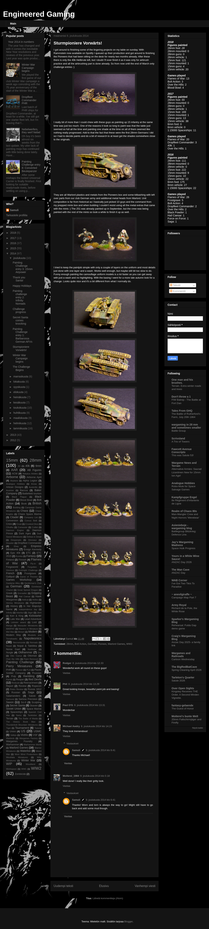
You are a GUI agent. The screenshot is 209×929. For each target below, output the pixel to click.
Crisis (9, 524)
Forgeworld (12, 567)
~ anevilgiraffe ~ (182, 594)
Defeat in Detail (34, 537)
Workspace (11, 769)
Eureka (19, 556)
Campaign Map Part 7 (184, 597)
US (23, 731)
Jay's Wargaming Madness (182, 544)
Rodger (67, 663)
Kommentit (178, 291)
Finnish (22, 559)
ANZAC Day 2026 (182, 562)
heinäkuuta (20, 397)
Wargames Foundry (19, 741)
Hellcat (25, 600)
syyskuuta (19, 386)
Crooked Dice (31, 524)
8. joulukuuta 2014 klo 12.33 (88, 663)
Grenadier (22, 593)
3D (19, 466)
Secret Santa (17, 705)
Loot (34, 622)
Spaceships (16, 712)
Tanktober (32, 715)
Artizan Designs (14, 487)
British (36, 503)
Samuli (76, 750)
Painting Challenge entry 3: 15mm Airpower (22, 267)
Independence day (28, 609)
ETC (28, 553)
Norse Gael (13, 649)
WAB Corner (179, 580)
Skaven (34, 705)
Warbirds (10, 738)
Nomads (34, 642)
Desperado (16, 540)
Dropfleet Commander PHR (29, 100)
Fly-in (33, 563)
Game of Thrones (29, 577)
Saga (31, 692)
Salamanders (13, 696)
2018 (13, 232)
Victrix (24, 734)
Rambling (28, 676)
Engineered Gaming (39, 14)
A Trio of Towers (180, 441)
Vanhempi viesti (145, 886)
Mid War (10, 632)
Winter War (28, 760)
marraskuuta (21, 376)
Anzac (34, 484)
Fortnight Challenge (28, 570)
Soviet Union (13, 708)
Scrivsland (178, 438)
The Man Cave (180, 569)
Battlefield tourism (31, 493)
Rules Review (16, 689)
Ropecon (36, 686)
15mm (12, 460)
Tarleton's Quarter (183, 677)
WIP (9, 764)
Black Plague (19, 497)
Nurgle (9, 652)
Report (9, 686)
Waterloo (25, 750)
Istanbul (20, 612)
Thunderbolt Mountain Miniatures (22, 725)
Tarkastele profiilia (16, 215)
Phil (65, 684)
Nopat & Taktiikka (27, 646)
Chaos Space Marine (29, 514)
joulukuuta (19, 258)
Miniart (21, 632)
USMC (37, 731)
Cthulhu (9, 527)
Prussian (36, 673)
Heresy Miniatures (15, 603)
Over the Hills (12, 659)
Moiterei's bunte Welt (185, 716)
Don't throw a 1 (181, 396)
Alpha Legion (30, 480)
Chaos (24, 510)
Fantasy (31, 555)
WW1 (23, 769)
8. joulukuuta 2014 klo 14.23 (96, 726)
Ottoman (32, 655)
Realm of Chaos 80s (184, 511)
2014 (13, 253)
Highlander (35, 603)
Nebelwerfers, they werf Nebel (31, 131)
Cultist (35, 527)
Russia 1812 (34, 689)
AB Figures (34, 470)
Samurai (10, 699)
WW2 (129, 643)
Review (22, 686)
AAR (14, 470)
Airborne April (34, 477)
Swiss (18, 715)
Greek (9, 593)
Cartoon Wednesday (183, 659)
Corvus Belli (31, 520)
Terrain (9, 718)
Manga (9, 625)
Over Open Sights (183, 688)
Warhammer (12, 744)
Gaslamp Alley (13, 583)
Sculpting (36, 702)
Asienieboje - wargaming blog (182, 527)
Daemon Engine (15, 530)
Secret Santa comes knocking (20, 320)
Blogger (128, 921)
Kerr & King (16, 616)
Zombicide (20, 774)
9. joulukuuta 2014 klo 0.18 (95, 775)
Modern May (13, 635)
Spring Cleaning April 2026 (186, 670)
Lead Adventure (33, 619)
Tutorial (37, 728)
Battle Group (179, 430)
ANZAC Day (178, 572)
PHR (8, 670)
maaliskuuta (20, 417)
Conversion (12, 520)
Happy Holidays (22, 285)
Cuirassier (22, 527)
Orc (39, 652)
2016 (13, 243)
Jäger (30, 612)
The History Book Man (21, 722)
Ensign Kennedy (32, 549)
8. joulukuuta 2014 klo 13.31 (89, 705)
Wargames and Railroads (181, 655)
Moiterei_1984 (71, 775)
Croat (18, 524)
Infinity (9, 612)
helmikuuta (20, 423)
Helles (35, 600)
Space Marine (33, 708)
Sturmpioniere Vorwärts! (21, 348)
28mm (69, 643)
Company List (31, 517)
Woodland (30, 764)
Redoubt (16, 683)
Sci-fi (23, 702)
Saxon (10, 702)
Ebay (16, 546)
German (92, 643)
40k (27, 465)
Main (13, 23)
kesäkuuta (19, 402)
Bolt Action (80, 643)
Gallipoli (10, 576)
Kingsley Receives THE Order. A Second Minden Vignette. (185, 695)
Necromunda (19, 642)
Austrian (10, 490)
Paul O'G (68, 705)
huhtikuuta (19, 412)
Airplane (14, 481)
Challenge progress (19, 310)
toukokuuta (20, 407)
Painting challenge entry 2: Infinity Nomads (20, 297)
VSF (35, 735)
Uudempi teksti (63, 886)
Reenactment (31, 682)
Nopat (9, 646)
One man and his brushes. (182, 381)
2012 (13, 440)
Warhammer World (32, 744)
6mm (38, 465)
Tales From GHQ (182, 410)
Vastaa (66, 673)
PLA (29, 670)
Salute (32, 696)
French (10, 573)
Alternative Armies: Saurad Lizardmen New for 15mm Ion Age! (186, 472)
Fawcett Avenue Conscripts (182, 451)
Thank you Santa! (19, 279)
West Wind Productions (26, 754)
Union (13, 731)
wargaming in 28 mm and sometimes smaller (186, 426)
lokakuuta (19, 381)
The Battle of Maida (28, 718)
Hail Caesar (25, 596)
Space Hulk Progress (183, 548)
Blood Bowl (26, 500)
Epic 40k (15, 553)
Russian (15, 692)
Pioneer (102, 643)
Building (17, 507)
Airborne (12, 477)
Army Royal (179, 605)
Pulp (13, 676)
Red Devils (34, 679)
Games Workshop (19, 579)
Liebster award (18, 622)
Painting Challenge (20, 662)
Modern (32, 631)
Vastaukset (72, 743)
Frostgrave (30, 573)
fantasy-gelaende (182, 705)
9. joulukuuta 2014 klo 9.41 (100, 750)
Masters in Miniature (28, 629)
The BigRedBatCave (184, 666)
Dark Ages (25, 533)
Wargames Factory (28, 738)
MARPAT (10, 629)
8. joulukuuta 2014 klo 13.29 (83, 684)
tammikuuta (20, 428)
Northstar (32, 649)
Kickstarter (35, 615)
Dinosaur (32, 540)
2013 (13, 434)
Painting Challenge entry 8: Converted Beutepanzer (31, 166)
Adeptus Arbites (30, 473)
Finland (10, 559)
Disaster (10, 543)
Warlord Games (116, 643)
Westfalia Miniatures (17, 757)
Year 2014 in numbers (21, 41)
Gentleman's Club (32, 583)
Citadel (14, 517)
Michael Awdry (71, 726)
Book (24, 503)
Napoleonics (32, 638)
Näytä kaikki (197, 728)
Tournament (22, 727)
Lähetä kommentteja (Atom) (108, 898)
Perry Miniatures (19, 666)
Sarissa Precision (28, 699)
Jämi (39, 612)
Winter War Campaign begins (28, 68)
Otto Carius (16, 656)
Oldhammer (25, 652)
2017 (13, 238)
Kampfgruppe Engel (184, 497)
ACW (14, 473)
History (14, 606)
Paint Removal (31, 659)
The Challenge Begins (21, 368)
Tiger (8, 728)
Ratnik (9, 679)
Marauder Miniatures (27, 625)
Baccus (24, 490)
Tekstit (175, 285)
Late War (15, 619)
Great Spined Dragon (27, 590)
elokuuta (18, 392)
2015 (13, 248)
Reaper (20, 679)
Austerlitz (33, 487)
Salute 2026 (178, 680)
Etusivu (104, 886)
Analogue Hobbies (15, 484)
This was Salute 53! (183, 455)
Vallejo (13, 735)
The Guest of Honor (183, 708)
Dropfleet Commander (29, 543)
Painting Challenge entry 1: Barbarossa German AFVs (22, 335)
